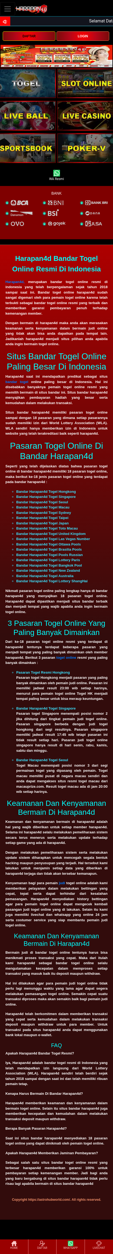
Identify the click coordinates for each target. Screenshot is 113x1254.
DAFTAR (28, 36)
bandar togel (16, 382)
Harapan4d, (15, 282)
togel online (66, 658)
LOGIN (83, 36)
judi (62, 883)
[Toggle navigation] (7, 8)
